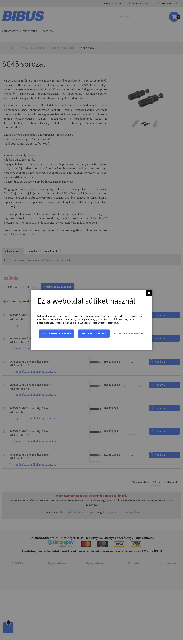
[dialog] (91, 320)
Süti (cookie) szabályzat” (92, 322)
